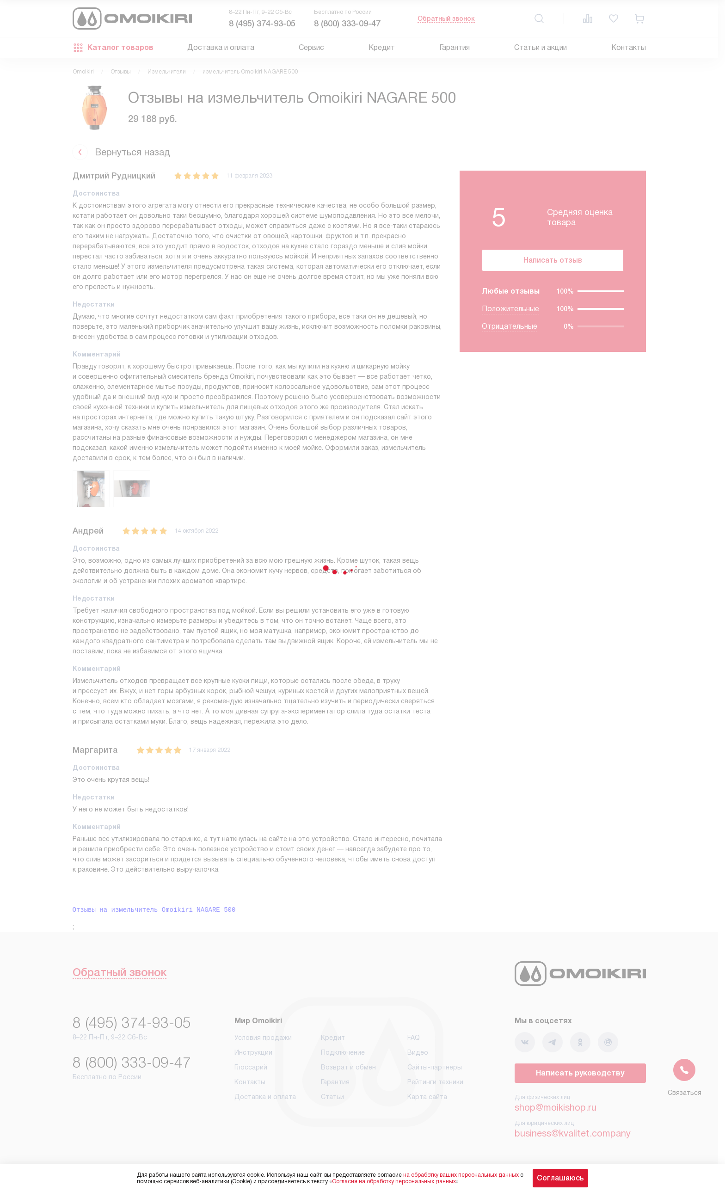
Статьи (332, 1096)
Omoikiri (83, 71)
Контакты (628, 47)
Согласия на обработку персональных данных (394, 1181)
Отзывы (121, 71)
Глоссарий (250, 1067)
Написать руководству (580, 1073)
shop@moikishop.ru (555, 1107)
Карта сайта (427, 1096)
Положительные (510, 309)
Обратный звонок (446, 18)
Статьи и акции (540, 47)
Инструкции (253, 1052)
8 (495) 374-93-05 (262, 23)
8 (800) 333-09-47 (347, 23)
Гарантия (454, 47)
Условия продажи (263, 1037)
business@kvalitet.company (573, 1133)
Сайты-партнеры (434, 1067)
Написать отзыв (552, 260)
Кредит (382, 47)
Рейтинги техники (435, 1082)
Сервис (311, 47)
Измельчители (166, 71)
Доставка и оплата (220, 47)
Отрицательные (509, 326)
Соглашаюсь (560, 1178)
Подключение (343, 1052)
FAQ (413, 1037)
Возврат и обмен (348, 1067)
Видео (417, 1052)
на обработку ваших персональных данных (461, 1175)
